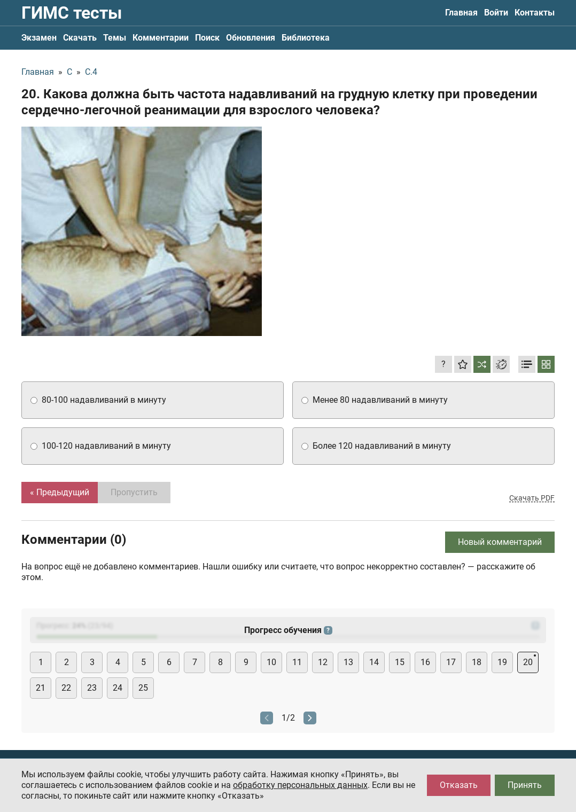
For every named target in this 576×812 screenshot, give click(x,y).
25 (143, 688)
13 (348, 662)
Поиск (207, 38)
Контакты (535, 12)
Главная (461, 12)
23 (92, 688)
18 (476, 662)
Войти (496, 12)
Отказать (459, 785)
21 (40, 688)
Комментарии (161, 38)
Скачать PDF (532, 498)
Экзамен (39, 38)
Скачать (80, 38)
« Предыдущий (59, 492)
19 (502, 662)
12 (323, 662)
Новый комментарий (500, 542)
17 (451, 662)
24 (117, 688)
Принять (525, 785)
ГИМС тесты (71, 13)
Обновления (250, 38)
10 (271, 662)
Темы (114, 38)
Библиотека (306, 38)
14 (374, 662)
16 (425, 662)
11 (297, 662)
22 (66, 688)
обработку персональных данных (300, 785)
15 (399, 662)
